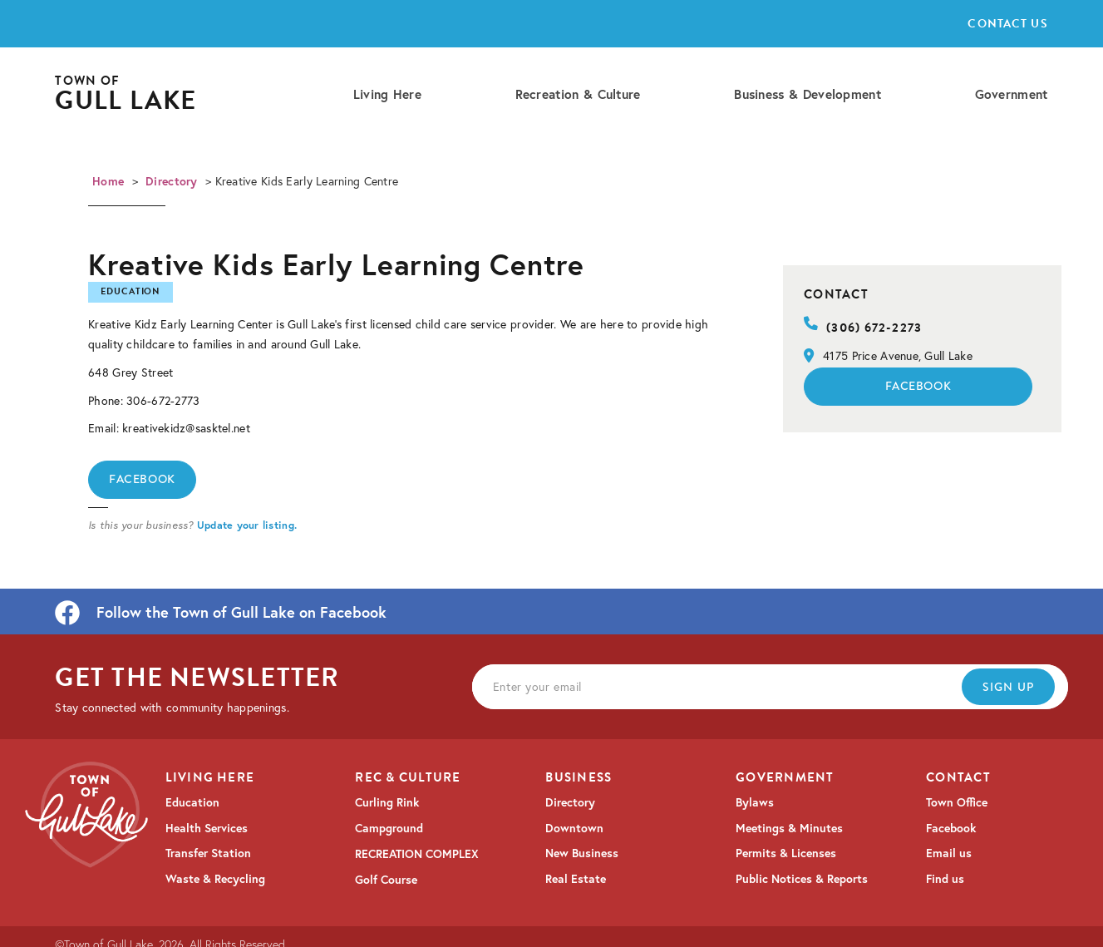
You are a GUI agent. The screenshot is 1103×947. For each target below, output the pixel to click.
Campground (389, 828)
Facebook (142, 479)
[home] (125, 94)
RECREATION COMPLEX (417, 853)
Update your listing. (247, 524)
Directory (171, 181)
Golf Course (386, 879)
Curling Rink (387, 802)
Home (108, 181)
